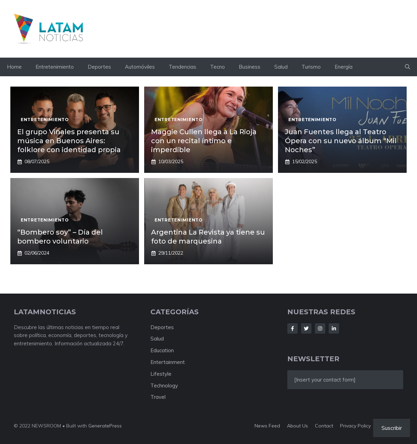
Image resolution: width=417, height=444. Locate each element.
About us (297, 426)
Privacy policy (355, 426)
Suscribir (391, 427)
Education (162, 350)
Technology (164, 385)
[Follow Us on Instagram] (320, 328)
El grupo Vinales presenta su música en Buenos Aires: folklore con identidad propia (69, 141)
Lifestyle (160, 374)
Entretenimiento (55, 66)
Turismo (311, 66)
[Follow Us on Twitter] (306, 328)
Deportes (99, 66)
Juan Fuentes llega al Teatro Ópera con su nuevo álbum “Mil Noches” (341, 141)
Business (249, 66)
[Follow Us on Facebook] (292, 328)
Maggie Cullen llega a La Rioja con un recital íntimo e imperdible (204, 141)
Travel (158, 397)
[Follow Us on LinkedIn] (334, 328)
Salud (281, 66)
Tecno (217, 66)
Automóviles (140, 66)
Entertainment (167, 362)
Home (14, 66)
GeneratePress (105, 426)
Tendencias (182, 66)
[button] (407, 67)
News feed (267, 426)
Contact (324, 426)
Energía (344, 66)
